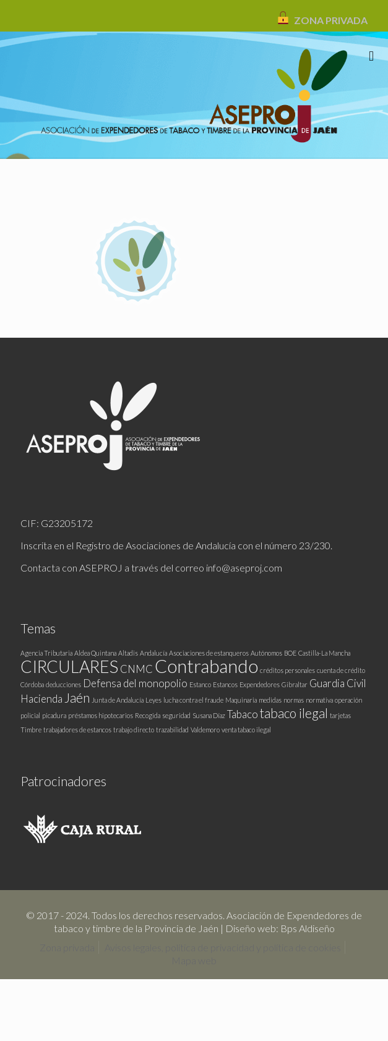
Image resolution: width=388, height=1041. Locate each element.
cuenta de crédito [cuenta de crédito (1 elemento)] (341, 670)
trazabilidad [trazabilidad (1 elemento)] (172, 730)
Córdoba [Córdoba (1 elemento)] (32, 684)
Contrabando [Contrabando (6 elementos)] (206, 666)
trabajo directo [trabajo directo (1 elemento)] (133, 730)
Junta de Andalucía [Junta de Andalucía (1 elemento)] (118, 700)
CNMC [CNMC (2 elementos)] (136, 668)
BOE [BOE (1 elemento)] (290, 653)
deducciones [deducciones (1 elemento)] (63, 684)
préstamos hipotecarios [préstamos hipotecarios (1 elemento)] (100, 715)
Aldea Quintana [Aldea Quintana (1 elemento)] (95, 653)
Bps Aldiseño (307, 928)
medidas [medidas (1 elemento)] (270, 700)
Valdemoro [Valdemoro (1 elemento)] (205, 730)
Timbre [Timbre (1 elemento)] (30, 730)
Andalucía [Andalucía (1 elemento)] (153, 653)
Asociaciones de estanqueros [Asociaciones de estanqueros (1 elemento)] (209, 653)
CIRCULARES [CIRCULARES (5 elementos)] (69, 666)
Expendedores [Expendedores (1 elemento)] (259, 684)
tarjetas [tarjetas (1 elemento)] (340, 715)
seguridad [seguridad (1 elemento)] (176, 715)
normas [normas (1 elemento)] (293, 700)
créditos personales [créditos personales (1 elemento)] (287, 670)
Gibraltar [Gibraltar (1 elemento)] (295, 684)
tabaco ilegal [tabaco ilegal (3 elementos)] (294, 713)
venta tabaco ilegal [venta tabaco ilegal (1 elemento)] (246, 730)
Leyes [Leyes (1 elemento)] (153, 700)
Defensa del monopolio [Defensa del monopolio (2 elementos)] (135, 683)
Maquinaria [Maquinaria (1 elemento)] (241, 700)
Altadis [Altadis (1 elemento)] (128, 653)
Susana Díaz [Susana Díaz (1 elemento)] (208, 715)
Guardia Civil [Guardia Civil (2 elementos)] (337, 683)
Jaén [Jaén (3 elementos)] (77, 697)
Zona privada (67, 947)
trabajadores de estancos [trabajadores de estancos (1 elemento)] (77, 730)
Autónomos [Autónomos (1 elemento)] (266, 653)
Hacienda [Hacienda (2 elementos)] (41, 698)
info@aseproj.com (244, 567)
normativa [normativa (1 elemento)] (319, 700)
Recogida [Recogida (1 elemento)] (147, 715)
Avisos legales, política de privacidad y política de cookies (223, 947)
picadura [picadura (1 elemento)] (54, 715)
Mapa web (194, 960)
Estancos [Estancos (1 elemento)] (225, 684)
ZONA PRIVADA (331, 20)
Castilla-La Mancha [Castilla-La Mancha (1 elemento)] (324, 653)
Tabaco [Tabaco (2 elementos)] (242, 714)
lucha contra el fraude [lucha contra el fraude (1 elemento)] (193, 700)
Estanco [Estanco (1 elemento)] (200, 684)
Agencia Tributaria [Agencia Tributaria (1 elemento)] (46, 653)
